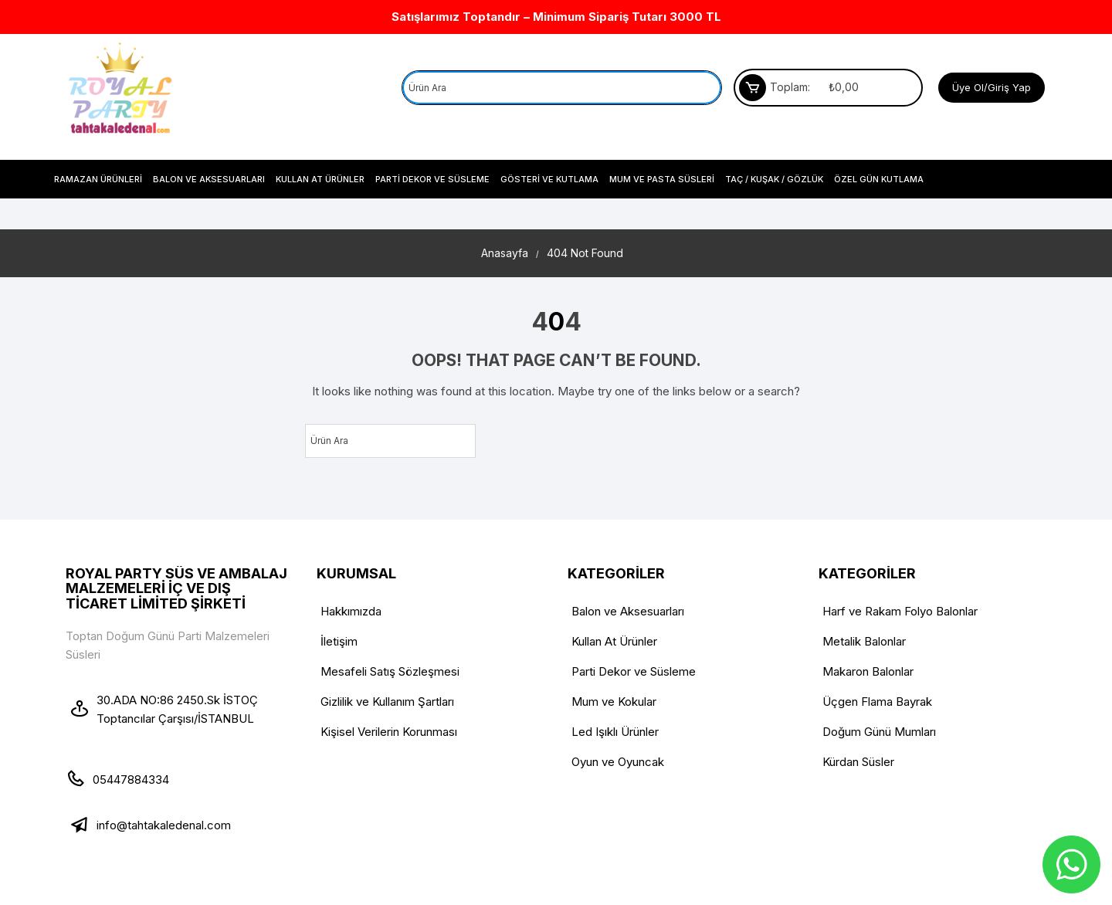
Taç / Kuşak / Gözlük (774, 179)
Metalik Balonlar (864, 641)
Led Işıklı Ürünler (615, 731)
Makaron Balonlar (868, 671)
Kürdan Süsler (858, 761)
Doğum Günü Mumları (879, 731)
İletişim (339, 641)
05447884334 (131, 779)
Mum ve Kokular (613, 701)
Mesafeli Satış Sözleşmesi (389, 671)
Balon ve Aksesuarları (209, 179)
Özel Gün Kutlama (879, 179)
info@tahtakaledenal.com (164, 825)
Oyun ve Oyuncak (617, 761)
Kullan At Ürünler (320, 179)
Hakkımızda (350, 611)
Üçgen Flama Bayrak (877, 701)
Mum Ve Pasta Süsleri (661, 179)
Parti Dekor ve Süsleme (432, 179)
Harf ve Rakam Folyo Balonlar (900, 611)
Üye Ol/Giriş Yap (991, 87)
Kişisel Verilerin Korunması (388, 731)
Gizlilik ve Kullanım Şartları (387, 701)
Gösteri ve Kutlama (549, 179)
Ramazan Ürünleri (98, 179)
